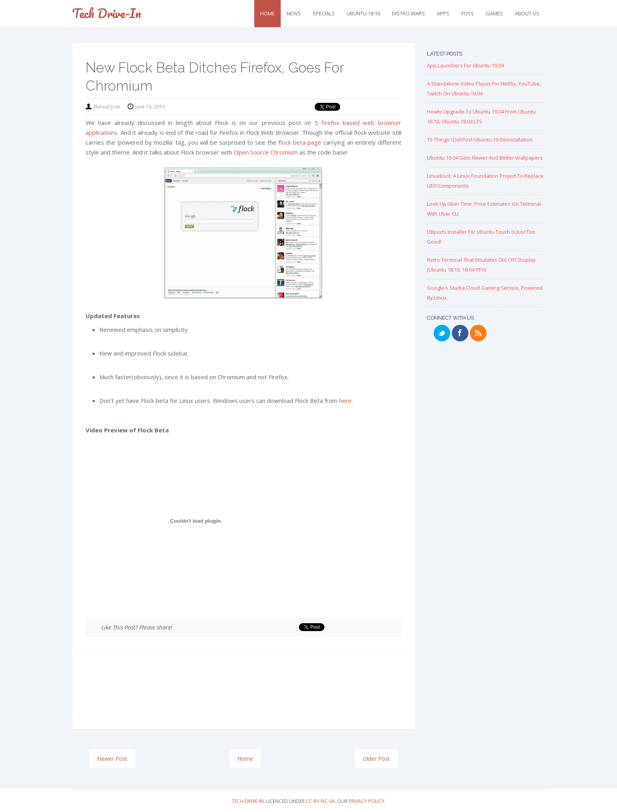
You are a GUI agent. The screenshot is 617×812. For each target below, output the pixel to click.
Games (494, 13)
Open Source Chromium (266, 152)
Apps (443, 13)
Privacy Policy (366, 801)
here (345, 400)
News (294, 13)
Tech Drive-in (106, 13)
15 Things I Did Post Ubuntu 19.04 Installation (480, 139)
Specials (324, 13)
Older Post (376, 758)
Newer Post (112, 758)
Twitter (442, 333)
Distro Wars (408, 13)
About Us (527, 13)
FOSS (467, 13)
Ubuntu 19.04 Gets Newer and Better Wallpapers (485, 157)
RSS (478, 333)
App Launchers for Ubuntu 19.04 (465, 65)
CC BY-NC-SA (320, 801)
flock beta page (299, 142)
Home (267, 13)
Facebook (460, 333)
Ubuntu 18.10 (363, 13)
